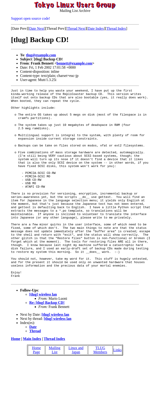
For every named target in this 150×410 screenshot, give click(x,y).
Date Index (96, 28)
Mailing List (54, 388)
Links (117, 388)
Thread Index (116, 28)
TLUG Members (100, 388)
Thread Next (76, 28)
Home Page (36, 388)
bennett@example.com (74, 63)
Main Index (32, 377)
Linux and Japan (76, 388)
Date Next (36, 28)
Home (15, 377)
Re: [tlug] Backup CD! (46, 341)
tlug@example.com (41, 55)
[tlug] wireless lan (43, 333)
